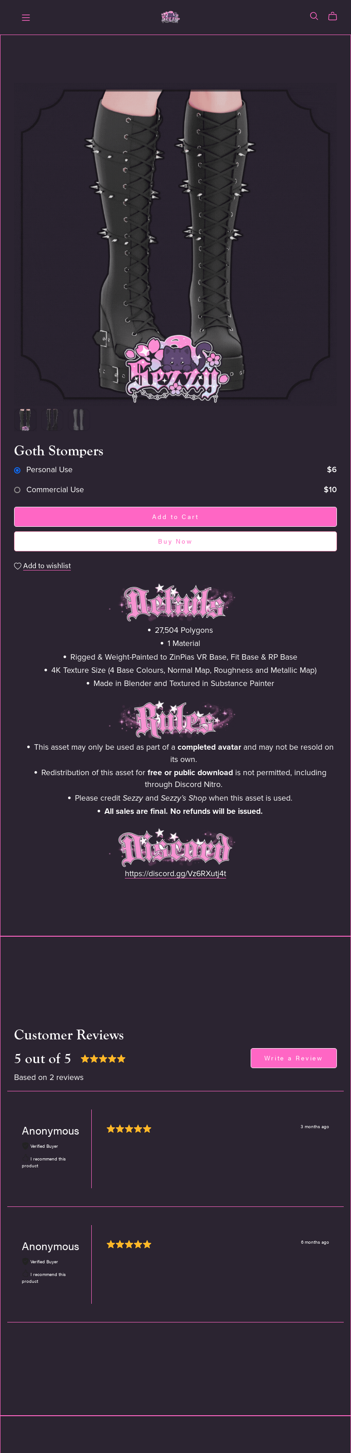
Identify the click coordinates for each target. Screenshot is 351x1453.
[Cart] (336, 16)
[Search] (314, 16)
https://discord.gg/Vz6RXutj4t (175, 873)
